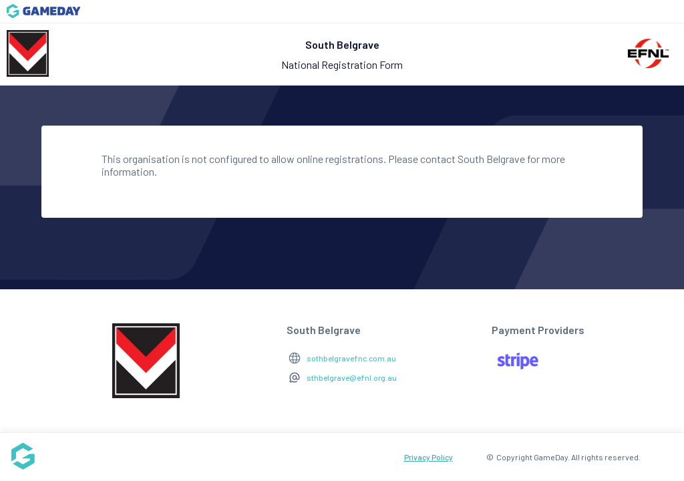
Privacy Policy (428, 457)
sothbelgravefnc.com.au (351, 358)
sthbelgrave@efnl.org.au (352, 377)
